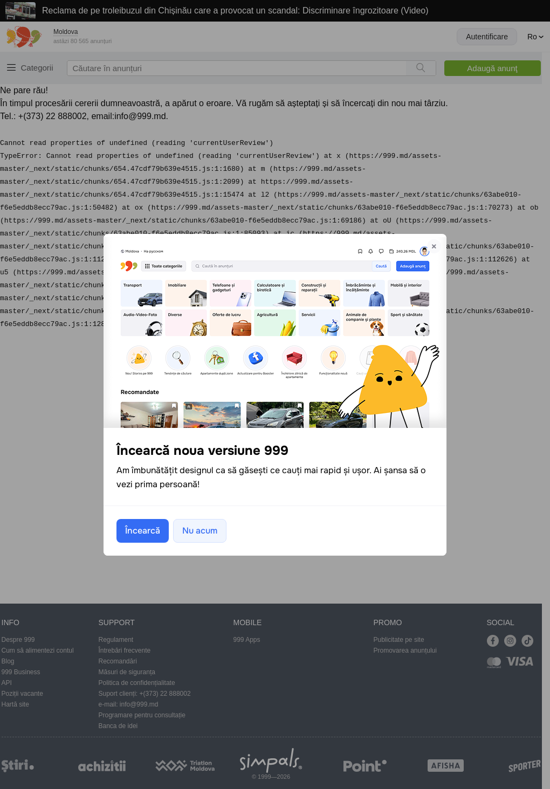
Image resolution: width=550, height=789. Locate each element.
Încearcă (142, 530)
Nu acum (199, 530)
